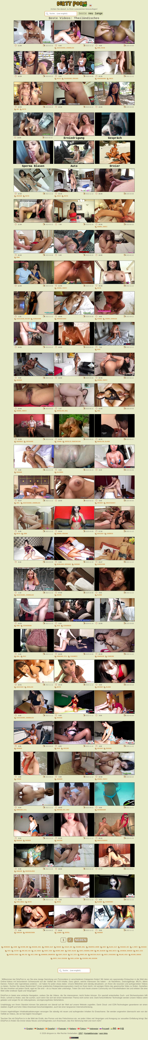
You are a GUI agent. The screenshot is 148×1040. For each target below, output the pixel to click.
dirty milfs (63, 956)
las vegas (37, 952)
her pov (24, 956)
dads (104, 949)
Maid (58, 751)
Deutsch (40, 1029)
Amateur (19, 198)
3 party (135, 949)
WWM (18, 110)
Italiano (73, 1029)
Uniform (66, 751)
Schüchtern (37, 321)
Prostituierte (102, 843)
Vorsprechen (101, 79)
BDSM (98, 352)
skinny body (60, 952)
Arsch (59, 198)
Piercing (111, 658)
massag (58, 949)
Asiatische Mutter (23, 321)
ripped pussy (13, 956)
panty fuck (48, 952)
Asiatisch (20, 689)
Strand (99, 321)
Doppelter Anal (62, 413)
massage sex (124, 949)
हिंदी (114, 1029)
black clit (113, 949)
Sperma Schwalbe (111, 321)
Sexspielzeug (30, 873)
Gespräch (20, 444)
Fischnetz (73, 658)
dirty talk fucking (60, 959)
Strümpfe (110, 536)
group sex (83, 956)
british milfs (95, 956)
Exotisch (100, 536)
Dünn (18, 260)
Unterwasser (101, 812)
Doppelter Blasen (103, 444)
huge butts (113, 952)
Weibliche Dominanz (64, 566)
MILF (24, 658)
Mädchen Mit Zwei (63, 812)
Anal (98, 413)
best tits (139, 952)
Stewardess (67, 628)
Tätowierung (27, 628)
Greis (111, 79)
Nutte (59, 79)
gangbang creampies (48, 956)
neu (90, 13)
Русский (105, 1029)
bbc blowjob (101, 952)
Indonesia (94, 1029)
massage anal (36, 949)
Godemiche (100, 658)
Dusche (59, 597)
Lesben (59, 935)
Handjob (19, 873)
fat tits (73, 956)
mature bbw (24, 949)
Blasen (99, 597)
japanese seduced (126, 952)
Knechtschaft (110, 505)
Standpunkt (109, 904)
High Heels (20, 904)
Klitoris (60, 474)
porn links (103, 1034)
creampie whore (93, 949)
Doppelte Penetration (72, 444)
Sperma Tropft (102, 229)
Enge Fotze (101, 49)
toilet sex (68, 949)
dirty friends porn (86, 952)
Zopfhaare (29, 444)
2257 (81, 1034)
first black (71, 952)
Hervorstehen (61, 321)
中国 (122, 1029)
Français (62, 1029)
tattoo (16, 952)
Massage (19, 474)
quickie (143, 949)
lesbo (15, 949)
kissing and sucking (89, 959)
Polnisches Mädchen (71, 79)
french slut (48, 949)
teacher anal (80, 949)
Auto (58, 628)
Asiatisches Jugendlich (65, 49)
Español (51, 1029)
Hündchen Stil (62, 658)
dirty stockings (110, 956)
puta (9, 952)
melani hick (123, 956)
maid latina (74, 959)
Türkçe (83, 1029)
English (29, 1029)
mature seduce (136, 956)
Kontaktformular (91, 1034)
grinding (7, 949)
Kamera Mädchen (62, 536)
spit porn (34, 956)
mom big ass (26, 952)
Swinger (19, 382)
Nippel (67, 935)
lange (98, 13)
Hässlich (30, 689)
